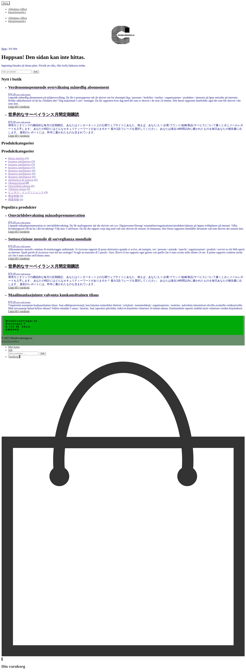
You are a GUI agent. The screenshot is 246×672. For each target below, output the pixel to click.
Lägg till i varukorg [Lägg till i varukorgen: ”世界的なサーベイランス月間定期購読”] (19, 135)
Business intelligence (19, 170)
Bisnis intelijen (16, 158)
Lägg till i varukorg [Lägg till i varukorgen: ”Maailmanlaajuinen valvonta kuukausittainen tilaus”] (19, 311)
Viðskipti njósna (17, 189)
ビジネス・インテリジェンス (26, 192)
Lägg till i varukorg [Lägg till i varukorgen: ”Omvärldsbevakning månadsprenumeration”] (19, 231)
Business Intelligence (19, 176)
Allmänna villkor (17, 9)
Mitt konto (14, 346)
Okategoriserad (16, 183)
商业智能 (13, 196)
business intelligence (19, 161)
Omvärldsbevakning (19, 186)
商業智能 (13, 199)
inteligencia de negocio (20, 179)
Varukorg (14, 356)
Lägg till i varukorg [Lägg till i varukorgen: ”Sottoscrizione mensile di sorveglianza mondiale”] (19, 258)
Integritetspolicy (17, 12)
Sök (36, 71)
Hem (4, 48)
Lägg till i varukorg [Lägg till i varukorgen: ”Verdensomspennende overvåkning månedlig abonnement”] (19, 106)
